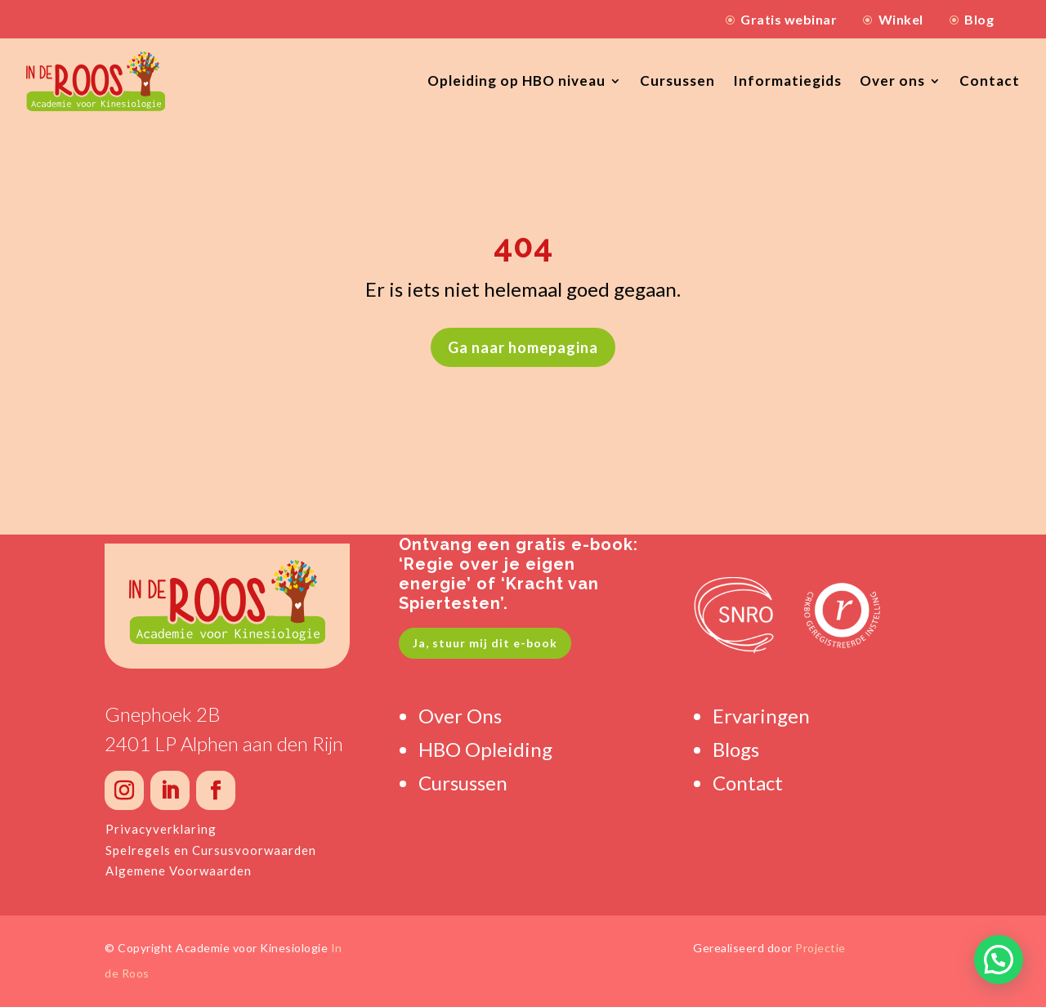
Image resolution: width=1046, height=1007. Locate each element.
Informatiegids (787, 80)
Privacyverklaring (161, 828)
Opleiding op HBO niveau (516, 80)
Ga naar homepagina (523, 347)
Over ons (892, 80)
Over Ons (460, 715)
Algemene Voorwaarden (178, 870)
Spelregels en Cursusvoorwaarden (210, 850)
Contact (989, 80)
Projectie (820, 948)
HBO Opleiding (485, 749)
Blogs (736, 749)
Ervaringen (761, 715)
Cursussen (677, 80)
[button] (998, 959)
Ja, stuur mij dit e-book (485, 643)
